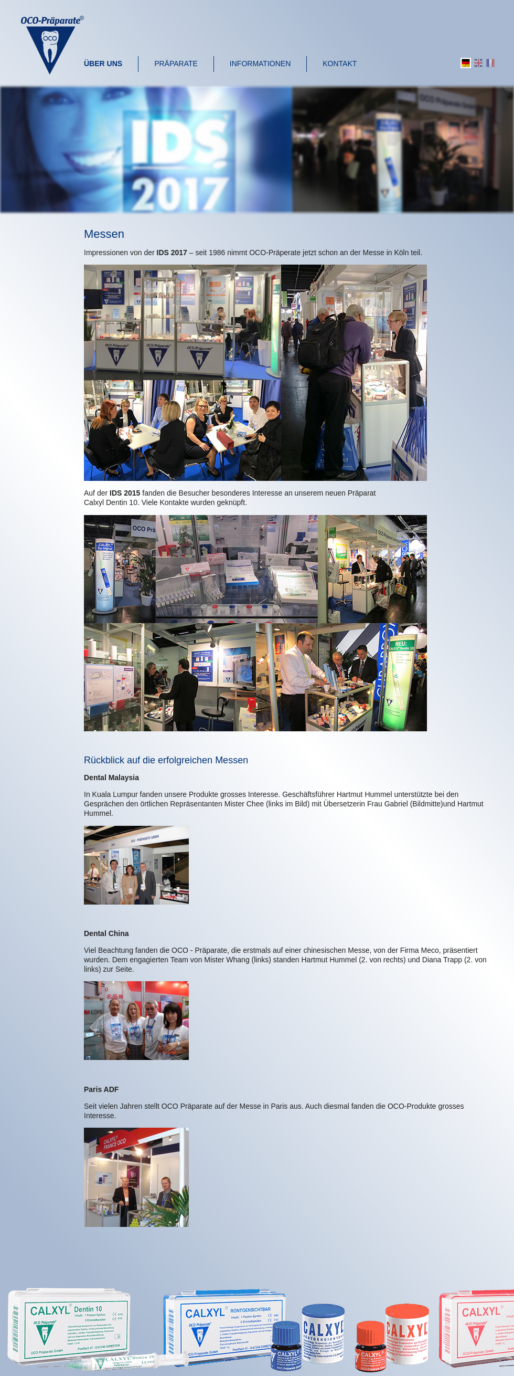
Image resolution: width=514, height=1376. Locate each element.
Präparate (176, 63)
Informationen (260, 63)
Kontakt (340, 63)
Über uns (103, 63)
